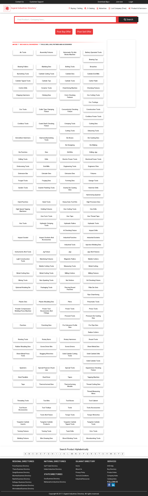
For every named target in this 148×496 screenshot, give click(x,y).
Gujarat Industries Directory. (74, 494)
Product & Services (138, 8)
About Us (79, 469)
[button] (104, 2)
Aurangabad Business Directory (23, 485)
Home (15, 44)
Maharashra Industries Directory (55, 482)
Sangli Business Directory (21, 472)
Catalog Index (112, 479)
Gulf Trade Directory (51, 466)
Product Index (112, 472)
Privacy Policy (80, 472)
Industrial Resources (83, 479)
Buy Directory (111, 469)
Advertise (101, 8)
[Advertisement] (121, 73)
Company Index (112, 476)
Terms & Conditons (82, 476)
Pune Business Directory (20, 466)
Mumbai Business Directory (21, 476)
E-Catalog (90, 8)
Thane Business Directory (21, 469)
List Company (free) (117, 8)
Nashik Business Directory (21, 479)
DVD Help (110, 466)
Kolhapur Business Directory (21, 482)
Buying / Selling (75, 8)
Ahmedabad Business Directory (23, 489)
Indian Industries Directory (53, 469)
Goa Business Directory (52, 479)
